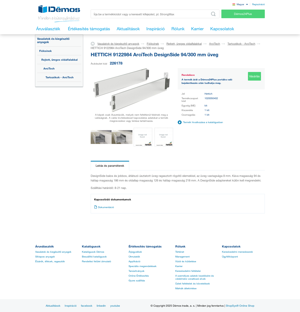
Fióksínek (45, 50)
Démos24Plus (243, 14)
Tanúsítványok (136, 270)
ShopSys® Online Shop (240, 305)
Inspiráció (71, 305)
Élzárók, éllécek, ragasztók (50, 261)
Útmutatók (134, 256)
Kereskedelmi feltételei (188, 270)
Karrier (179, 266)
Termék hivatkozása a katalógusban (203, 122)
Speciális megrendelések (143, 266)
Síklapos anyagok (45, 256)
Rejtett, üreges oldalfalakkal (59, 59)
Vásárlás (254, 76)
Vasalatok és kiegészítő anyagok (53, 40)
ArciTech (49, 68)
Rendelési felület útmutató (96, 261)
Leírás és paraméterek (110, 165)
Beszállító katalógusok (94, 256)
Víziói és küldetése (185, 261)
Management (182, 256)
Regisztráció (258, 4)
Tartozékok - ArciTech (59, 77)
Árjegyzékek (135, 251)
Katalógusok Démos (93, 251)
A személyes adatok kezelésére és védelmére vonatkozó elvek (194, 277)
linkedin (101, 305)
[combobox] (240, 4)
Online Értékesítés (139, 275)
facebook (86, 305)
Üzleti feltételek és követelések (192, 283)
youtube (115, 305)
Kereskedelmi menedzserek (237, 251)
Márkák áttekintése (185, 288)
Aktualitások (53, 305)
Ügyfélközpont (230, 256)
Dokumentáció (104, 207)
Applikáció (134, 261)
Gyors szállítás (137, 280)
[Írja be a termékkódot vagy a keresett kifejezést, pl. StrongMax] (155, 14)
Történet (179, 251)
